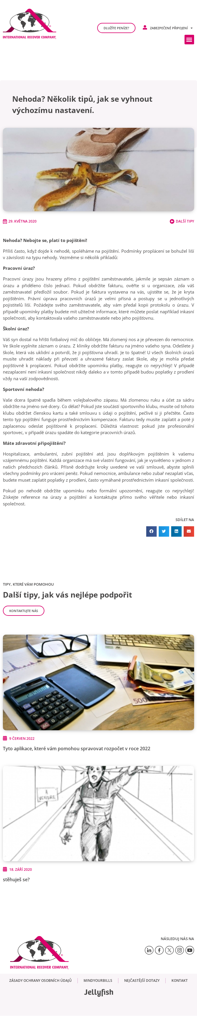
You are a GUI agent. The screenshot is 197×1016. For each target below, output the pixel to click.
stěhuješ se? (16, 879)
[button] (189, 39)
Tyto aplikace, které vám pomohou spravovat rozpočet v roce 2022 (76, 748)
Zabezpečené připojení (171, 27)
